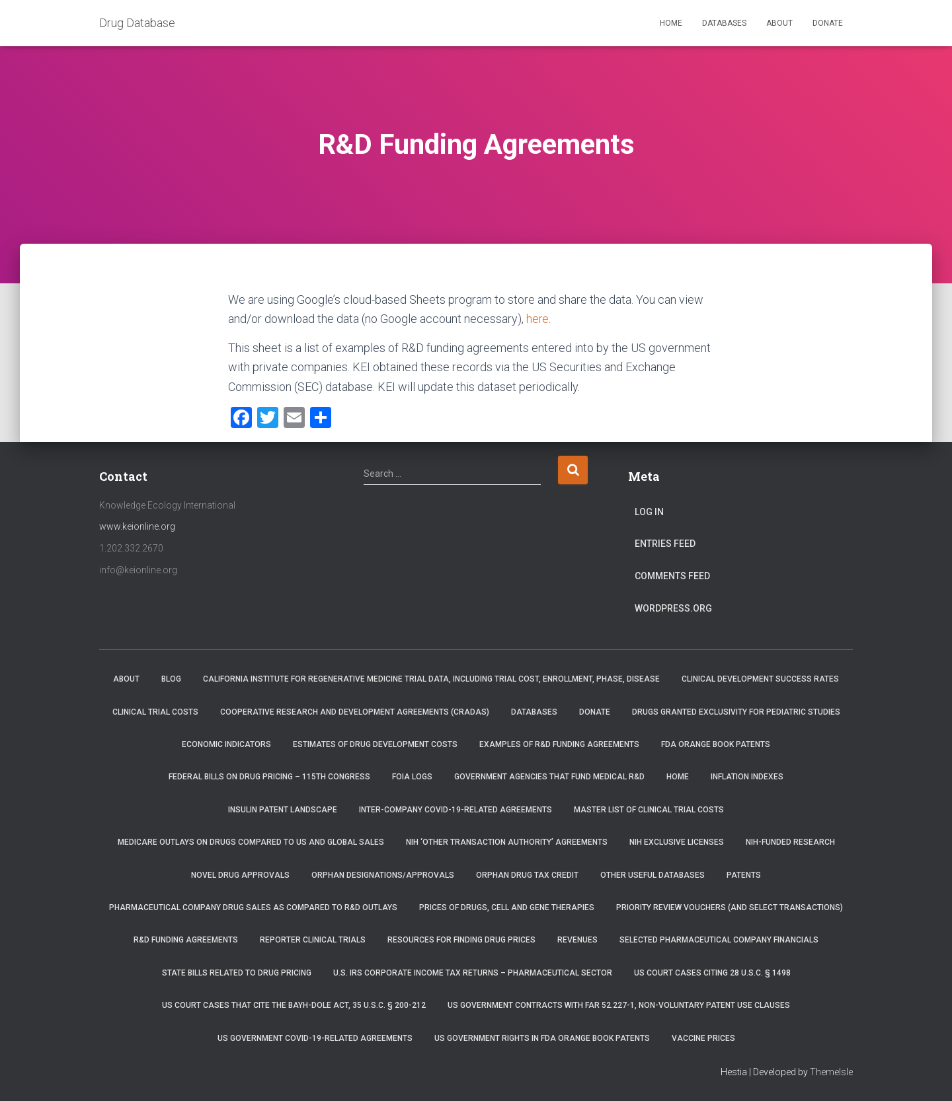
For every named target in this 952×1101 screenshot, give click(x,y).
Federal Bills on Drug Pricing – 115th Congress (269, 776)
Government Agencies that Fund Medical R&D (549, 776)
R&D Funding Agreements (186, 939)
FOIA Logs (412, 776)
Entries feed (665, 543)
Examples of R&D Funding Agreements (559, 744)
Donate (828, 23)
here (537, 319)
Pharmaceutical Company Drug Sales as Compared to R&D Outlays (253, 907)
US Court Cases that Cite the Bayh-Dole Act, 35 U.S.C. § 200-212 (294, 1005)
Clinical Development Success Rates (760, 679)
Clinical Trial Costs (155, 711)
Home (671, 23)
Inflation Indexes (747, 776)
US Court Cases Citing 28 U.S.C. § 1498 (712, 972)
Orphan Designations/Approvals (382, 874)
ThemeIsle (831, 1072)
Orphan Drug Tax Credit (527, 874)
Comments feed (672, 576)
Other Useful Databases (652, 874)
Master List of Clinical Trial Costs (649, 809)
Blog (171, 679)
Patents (744, 874)
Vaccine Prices (703, 1037)
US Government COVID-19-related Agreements (315, 1037)
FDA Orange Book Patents (715, 744)
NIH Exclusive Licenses (676, 842)
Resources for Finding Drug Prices (461, 939)
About (779, 23)
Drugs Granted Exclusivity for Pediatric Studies (736, 711)
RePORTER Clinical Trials (313, 939)
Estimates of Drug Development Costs (375, 744)
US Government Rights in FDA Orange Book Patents (542, 1037)
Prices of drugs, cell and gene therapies (506, 907)
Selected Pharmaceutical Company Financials (718, 939)
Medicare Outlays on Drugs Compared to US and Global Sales (251, 842)
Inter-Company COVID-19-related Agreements (455, 809)
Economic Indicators (226, 744)
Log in (649, 512)
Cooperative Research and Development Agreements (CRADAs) (354, 711)
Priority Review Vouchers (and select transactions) (729, 907)
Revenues (577, 939)
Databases (724, 23)
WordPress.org (673, 607)
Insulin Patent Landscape (282, 809)
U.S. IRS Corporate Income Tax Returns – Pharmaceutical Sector (472, 972)
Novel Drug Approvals (240, 874)
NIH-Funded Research (790, 842)
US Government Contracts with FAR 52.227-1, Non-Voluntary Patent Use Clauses (619, 1005)
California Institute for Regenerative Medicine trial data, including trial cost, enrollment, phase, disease (431, 679)
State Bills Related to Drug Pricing (236, 972)
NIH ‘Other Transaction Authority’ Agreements (507, 842)
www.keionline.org (137, 526)
